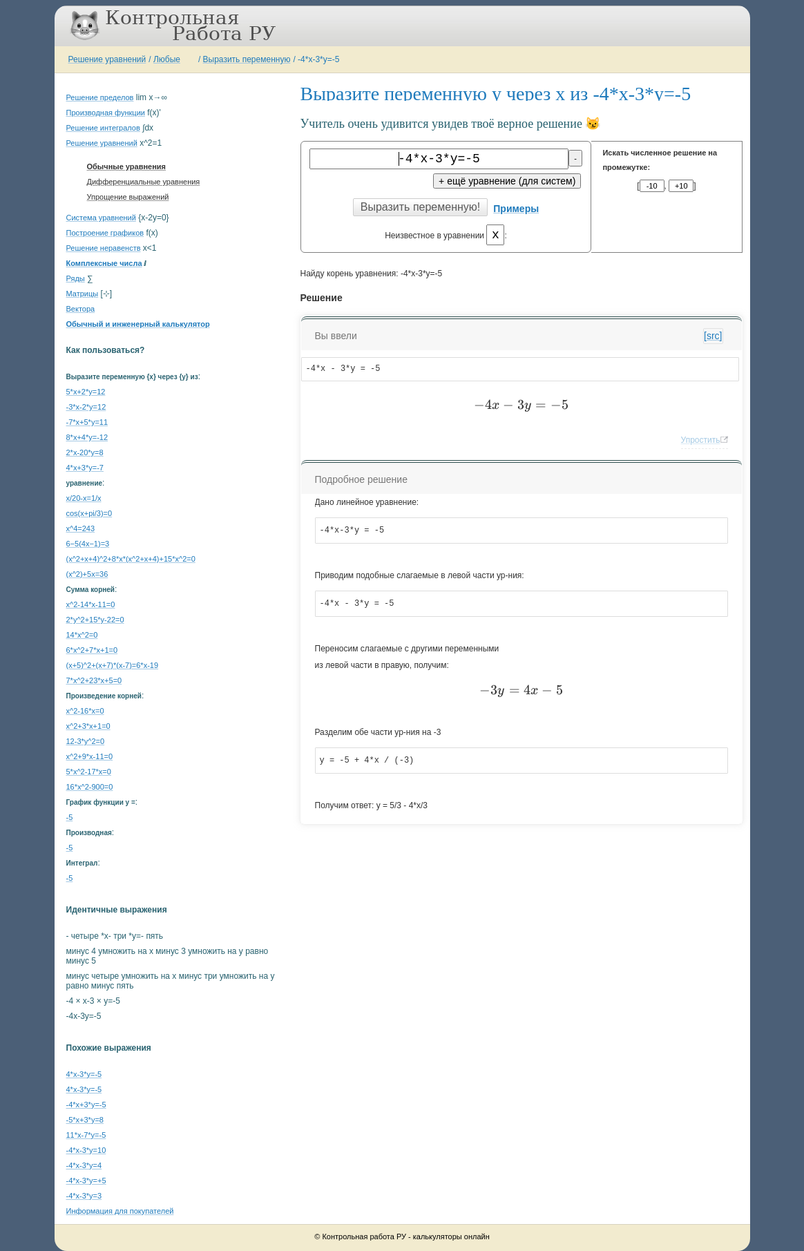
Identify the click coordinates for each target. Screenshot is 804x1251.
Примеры (516, 208)
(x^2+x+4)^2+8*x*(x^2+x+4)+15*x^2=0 (130, 559)
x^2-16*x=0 (85, 711)
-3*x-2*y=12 (86, 407)
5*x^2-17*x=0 (88, 771)
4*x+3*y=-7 (85, 468)
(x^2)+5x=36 (87, 574)
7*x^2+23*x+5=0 (94, 680)
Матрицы (82, 293)
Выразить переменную (247, 59)
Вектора (80, 309)
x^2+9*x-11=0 (89, 756)
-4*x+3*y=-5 (86, 1104)
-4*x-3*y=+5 (86, 1180)
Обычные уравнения (126, 166)
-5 (69, 817)
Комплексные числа (104, 263)
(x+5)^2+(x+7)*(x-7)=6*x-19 (112, 665)
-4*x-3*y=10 (86, 1150)
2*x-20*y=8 (85, 452)
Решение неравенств (103, 248)
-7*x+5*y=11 (87, 422)
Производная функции (105, 112)
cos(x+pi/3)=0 (89, 513)
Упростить (700, 440)
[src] (713, 335)
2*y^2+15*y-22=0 (95, 619)
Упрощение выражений (128, 197)
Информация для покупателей (120, 1211)
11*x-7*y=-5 (86, 1135)
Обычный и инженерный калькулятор (138, 324)
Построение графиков (105, 233)
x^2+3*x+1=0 (88, 726)
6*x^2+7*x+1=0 (92, 650)
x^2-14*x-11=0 (90, 604)
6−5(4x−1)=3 (88, 543)
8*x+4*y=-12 (87, 437)
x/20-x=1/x (84, 498)
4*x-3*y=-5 (84, 1074)
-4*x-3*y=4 (84, 1165)
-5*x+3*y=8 (85, 1120)
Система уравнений (101, 217)
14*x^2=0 (82, 635)
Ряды (75, 278)
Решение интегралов (103, 128)
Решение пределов (100, 97)
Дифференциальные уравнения (143, 182)
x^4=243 (80, 528)
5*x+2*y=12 (86, 392)
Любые (166, 59)
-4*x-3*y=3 (84, 1196)
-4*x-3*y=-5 (318, 59)
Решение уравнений (107, 59)
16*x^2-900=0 (89, 787)
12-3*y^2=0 (85, 741)
